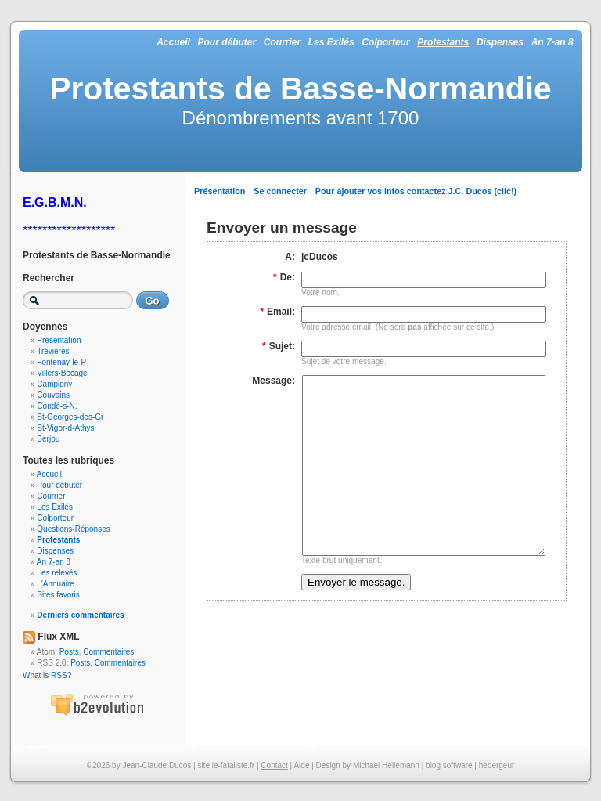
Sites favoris (58, 594)
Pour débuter (226, 42)
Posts (69, 652)
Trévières (53, 351)
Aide (301, 765)
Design (328, 765)
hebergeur (497, 765)
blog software (449, 765)
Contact (274, 765)
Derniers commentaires (80, 615)
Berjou (48, 439)
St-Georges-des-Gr (70, 417)
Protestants (443, 42)
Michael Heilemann (386, 765)
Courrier (282, 42)
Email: (277, 311)
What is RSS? (47, 675)
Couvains (53, 395)
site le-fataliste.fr (225, 765)
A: (290, 256)
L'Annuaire (55, 583)
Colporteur (385, 42)
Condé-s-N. (57, 406)
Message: (273, 380)
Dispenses (500, 42)
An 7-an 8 (552, 42)
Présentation (219, 191)
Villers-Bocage (62, 373)
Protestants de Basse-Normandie (300, 88)
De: (284, 277)
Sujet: (278, 346)
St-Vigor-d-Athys (65, 428)
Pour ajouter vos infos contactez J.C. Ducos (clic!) (415, 191)
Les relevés (57, 572)
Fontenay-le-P (61, 362)
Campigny (54, 384)
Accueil (173, 42)
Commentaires (108, 652)
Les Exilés (331, 42)
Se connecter (280, 191)
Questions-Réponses (73, 529)
